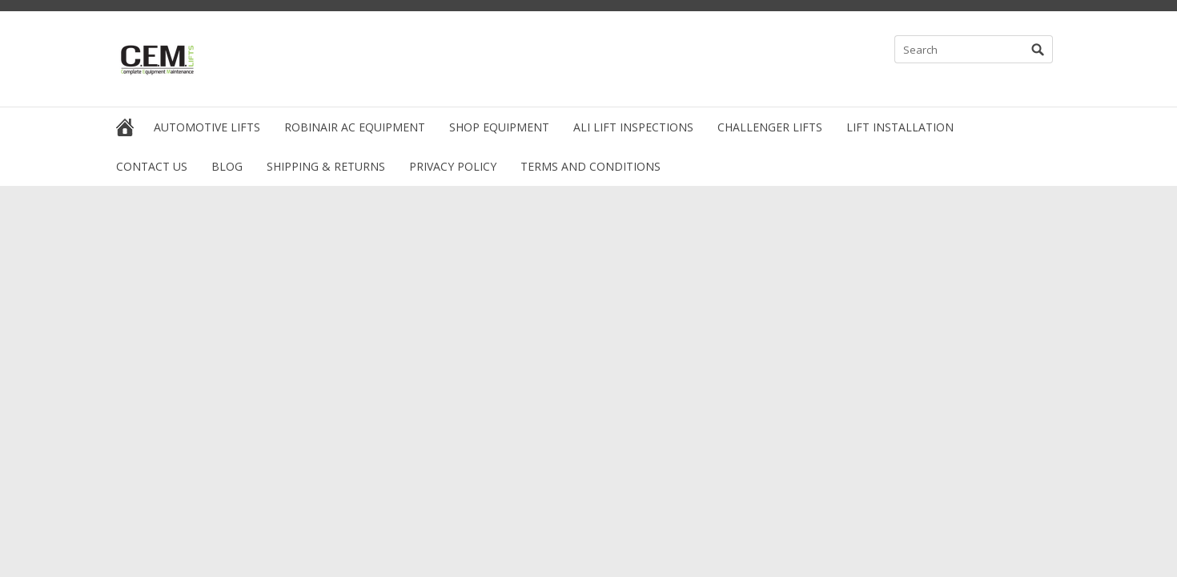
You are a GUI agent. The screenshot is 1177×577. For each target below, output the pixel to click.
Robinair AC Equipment (354, 127)
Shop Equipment (499, 127)
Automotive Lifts (207, 127)
